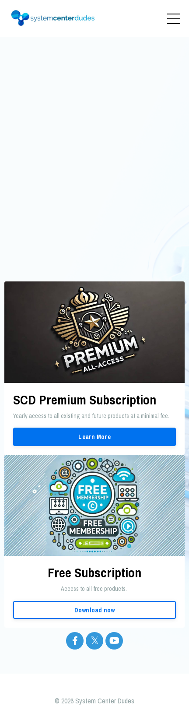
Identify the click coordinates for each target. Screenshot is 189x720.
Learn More (94, 436)
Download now (94, 610)
